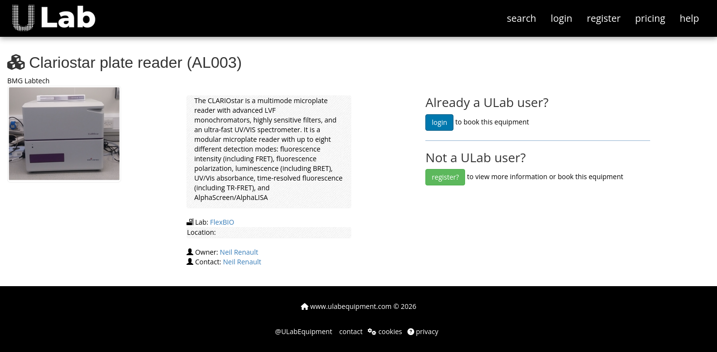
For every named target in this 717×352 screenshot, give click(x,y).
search (521, 18)
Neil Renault (239, 252)
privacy (422, 331)
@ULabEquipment (303, 331)
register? (445, 177)
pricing (650, 18)
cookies (385, 331)
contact (350, 331)
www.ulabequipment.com (346, 306)
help (689, 18)
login (561, 18)
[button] (61, 12)
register (604, 18)
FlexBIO (222, 222)
